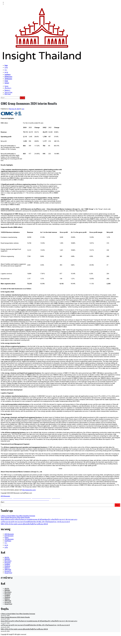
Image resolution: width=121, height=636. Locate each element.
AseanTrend (8, 573)
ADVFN (7, 557)
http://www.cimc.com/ (29, 490)
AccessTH (8, 571)
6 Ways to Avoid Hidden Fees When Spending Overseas (18, 516)
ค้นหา (2, 502)
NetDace (7, 568)
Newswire (8, 562)
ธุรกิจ (6, 67)
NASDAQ (7, 559)
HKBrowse (8, 569)
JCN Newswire (8, 79)
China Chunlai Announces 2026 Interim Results (15, 517)
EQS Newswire (9, 536)
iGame (6, 81)
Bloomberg (8, 561)
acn (23, 109)
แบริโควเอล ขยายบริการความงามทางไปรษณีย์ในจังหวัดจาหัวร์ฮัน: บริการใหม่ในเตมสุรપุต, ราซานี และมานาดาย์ (35, 522)
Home (6, 65)
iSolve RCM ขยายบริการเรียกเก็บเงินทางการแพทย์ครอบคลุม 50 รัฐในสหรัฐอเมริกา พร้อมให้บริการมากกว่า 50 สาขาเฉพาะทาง (39, 519)
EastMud (7, 564)
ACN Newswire (8, 77)
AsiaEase (7, 566)
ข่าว (6, 70)
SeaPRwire (7, 74)
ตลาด (6, 72)
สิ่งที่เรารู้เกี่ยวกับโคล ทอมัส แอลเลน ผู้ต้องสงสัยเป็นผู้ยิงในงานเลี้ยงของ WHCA (24, 524)
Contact (7, 83)
